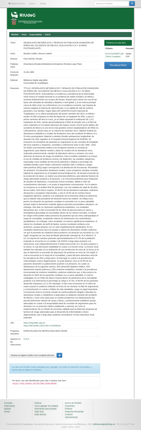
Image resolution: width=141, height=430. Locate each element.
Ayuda (43, 3)
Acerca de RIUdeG (73, 403)
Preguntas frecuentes (74, 411)
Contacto (69, 414)
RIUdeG (15, 34)
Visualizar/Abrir (118, 65)
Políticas (68, 408)
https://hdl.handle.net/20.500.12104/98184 (42, 326)
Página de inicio (16, 3)
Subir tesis (39, 411)
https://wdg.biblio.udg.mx (34, 323)
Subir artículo (40, 414)
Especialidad (36, 34)
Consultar (8, 403)
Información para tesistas (46, 408)
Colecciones (9, 406)
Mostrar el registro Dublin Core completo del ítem (32, 355)
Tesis (24, 34)
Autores (7, 408)
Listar (32, 3)
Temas (7, 411)
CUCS (47, 34)
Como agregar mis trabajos (46, 406)
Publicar (38, 403)
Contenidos (70, 406)
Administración (71, 417)
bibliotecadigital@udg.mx (104, 424)
